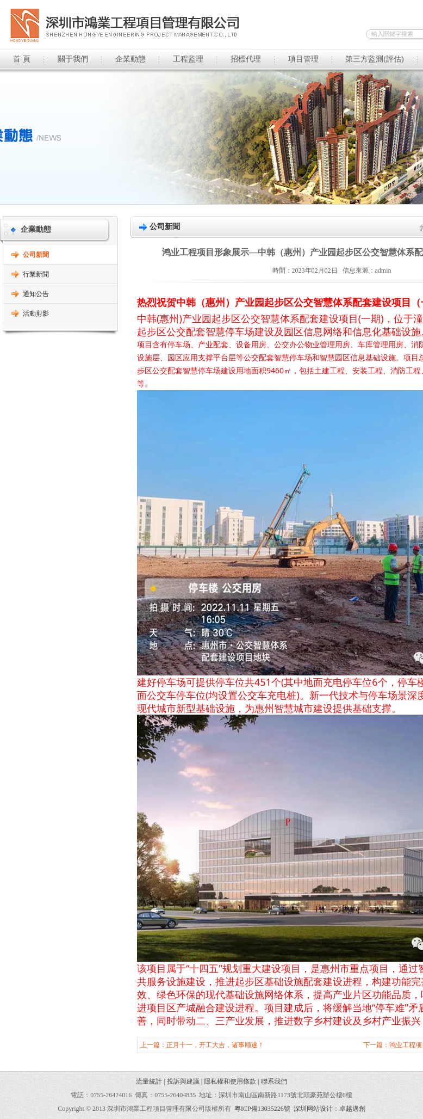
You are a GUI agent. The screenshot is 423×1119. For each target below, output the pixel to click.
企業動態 (130, 59)
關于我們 (73, 59)
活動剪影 (36, 313)
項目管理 (303, 59)
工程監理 (188, 59)
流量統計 (149, 1081)
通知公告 (36, 294)
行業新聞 (36, 274)
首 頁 (21, 59)
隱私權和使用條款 (230, 1081)
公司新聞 (36, 255)
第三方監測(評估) (374, 59)
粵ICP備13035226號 (262, 1108)
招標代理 (246, 59)
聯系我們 (274, 1081)
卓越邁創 (352, 1108)
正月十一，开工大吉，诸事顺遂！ (215, 1045)
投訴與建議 (183, 1081)
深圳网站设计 (313, 1108)
